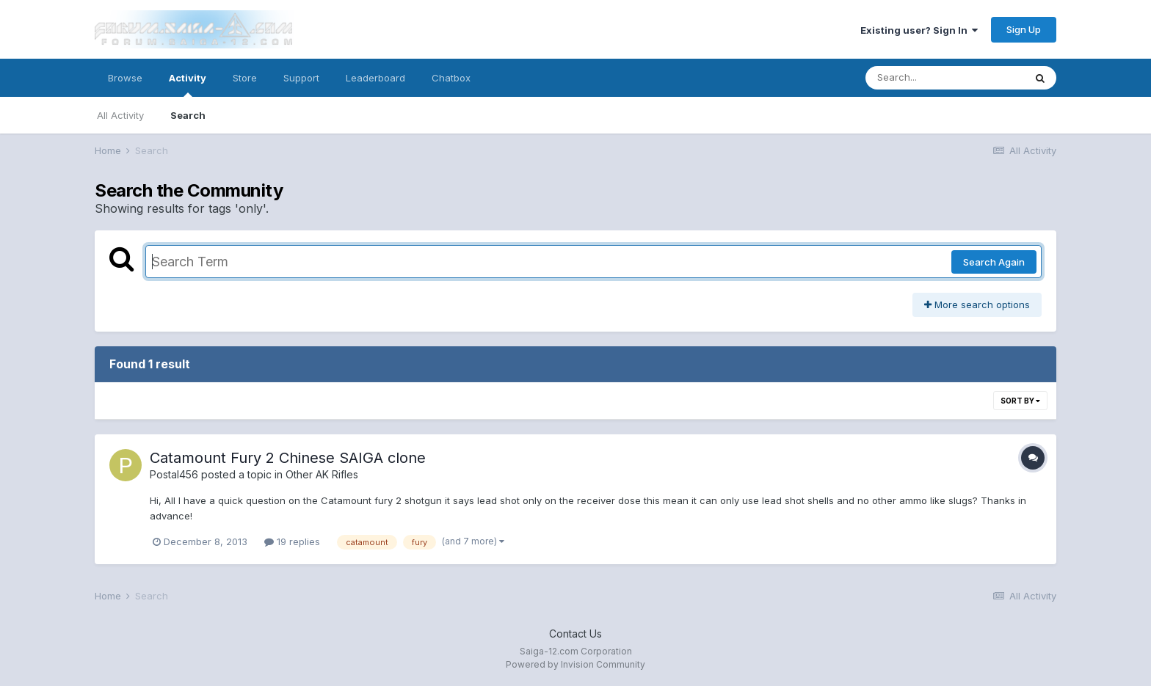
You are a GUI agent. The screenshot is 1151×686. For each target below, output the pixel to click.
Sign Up (1023, 29)
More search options (977, 304)
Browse (125, 78)
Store (245, 78)
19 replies (292, 541)
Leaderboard (375, 78)
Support (301, 78)
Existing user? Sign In (919, 30)
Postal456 (174, 474)
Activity (187, 84)
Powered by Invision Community (575, 664)
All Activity (120, 115)
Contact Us (575, 633)
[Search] (944, 78)
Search (188, 115)
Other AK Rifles (322, 474)
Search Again (994, 262)
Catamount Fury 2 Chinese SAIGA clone (288, 458)
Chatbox (451, 78)
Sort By (1020, 400)
